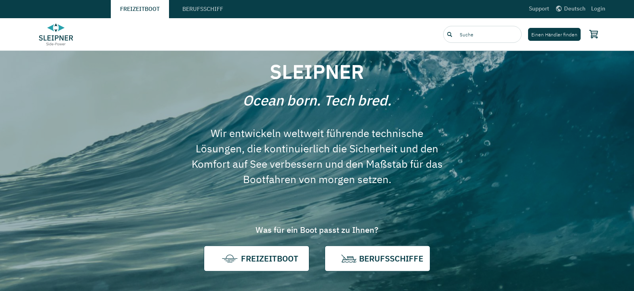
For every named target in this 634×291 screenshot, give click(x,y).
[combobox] (482, 34)
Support (539, 8)
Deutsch (570, 8)
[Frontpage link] (56, 34)
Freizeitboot (140, 9)
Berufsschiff (202, 9)
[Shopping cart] (592, 34)
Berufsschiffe (377, 259)
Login (598, 8)
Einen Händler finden (554, 35)
